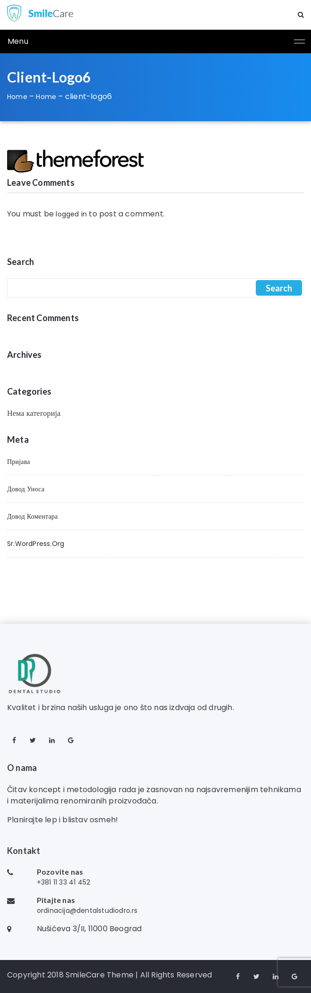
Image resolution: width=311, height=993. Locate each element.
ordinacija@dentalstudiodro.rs (87, 910)
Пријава (18, 461)
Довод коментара (32, 516)
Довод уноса (25, 489)
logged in (71, 214)
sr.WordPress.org (35, 543)
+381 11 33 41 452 (63, 882)
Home (17, 96)
